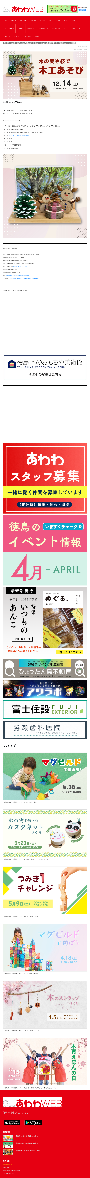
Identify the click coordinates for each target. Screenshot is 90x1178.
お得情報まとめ (43, 28)
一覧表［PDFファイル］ (20, 266)
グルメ (58, 20)
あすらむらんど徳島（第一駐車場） (19, 135)
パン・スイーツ (9, 28)
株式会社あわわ (7, 1164)
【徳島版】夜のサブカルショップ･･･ (29, 1151)
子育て (50, 20)
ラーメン (73, 20)
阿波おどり (28, 36)
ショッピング (31, 28)
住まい (66, 28)
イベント (33, 20)
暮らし (81, 28)
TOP (6, 20)
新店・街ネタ (23, 20)
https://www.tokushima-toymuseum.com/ (17, 275)
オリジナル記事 (55, 28)
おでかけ (42, 20)
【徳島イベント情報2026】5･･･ (27, 1136)
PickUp (37, 36)
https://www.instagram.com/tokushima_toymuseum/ (24, 278)
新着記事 (13, 20)
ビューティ (20, 28)
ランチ (66, 20)
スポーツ (7, 36)
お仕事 (73, 28)
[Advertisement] (45, 415)
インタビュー (17, 36)
